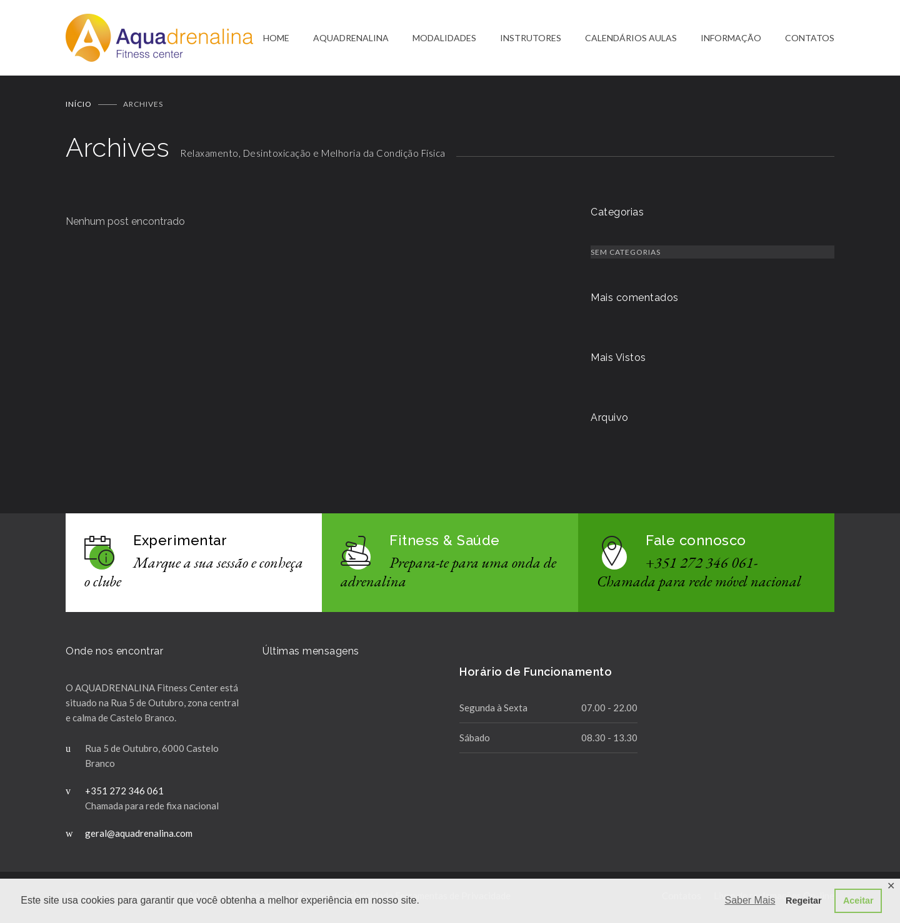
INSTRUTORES (530, 38)
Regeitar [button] (804, 901)
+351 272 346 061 (124, 791)
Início (79, 105)
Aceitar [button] (858, 901)
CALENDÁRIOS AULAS (631, 38)
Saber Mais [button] (749, 900)
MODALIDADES (444, 38)
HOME (276, 38)
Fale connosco (696, 541)
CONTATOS (809, 38)
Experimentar (180, 541)
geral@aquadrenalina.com (138, 834)
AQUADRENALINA (351, 38)
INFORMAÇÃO (731, 38)
